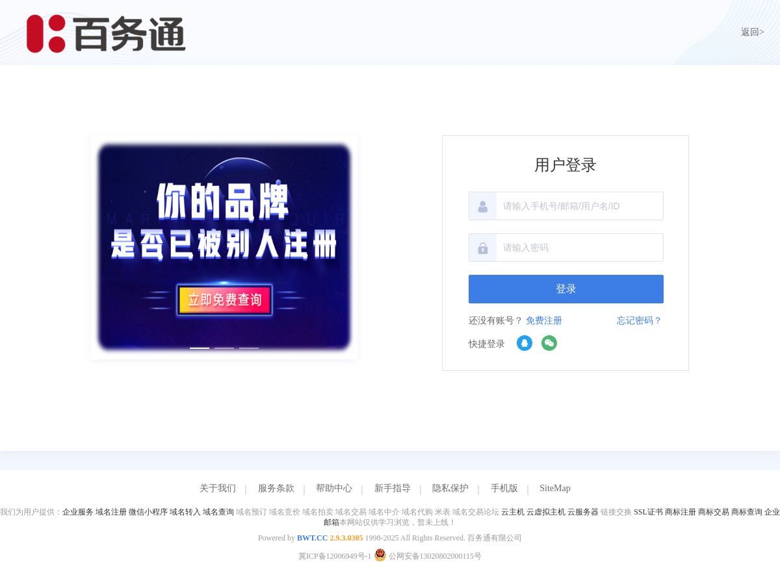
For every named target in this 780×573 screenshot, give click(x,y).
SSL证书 (648, 511)
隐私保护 (450, 488)
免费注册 (544, 320)
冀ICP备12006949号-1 (335, 556)
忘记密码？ (639, 320)
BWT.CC (312, 537)
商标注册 (680, 511)
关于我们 (218, 488)
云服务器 (583, 511)
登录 (566, 288)
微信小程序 (148, 511)
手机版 (504, 488)
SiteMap (555, 488)
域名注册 (111, 511)
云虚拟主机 (546, 511)
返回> (752, 32)
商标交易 (713, 511)
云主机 (513, 511)
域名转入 (185, 511)
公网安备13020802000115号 (428, 556)
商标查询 (746, 511)
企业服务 (78, 511)
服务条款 (276, 488)
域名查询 (218, 511)
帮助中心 (334, 488)
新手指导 (392, 488)
